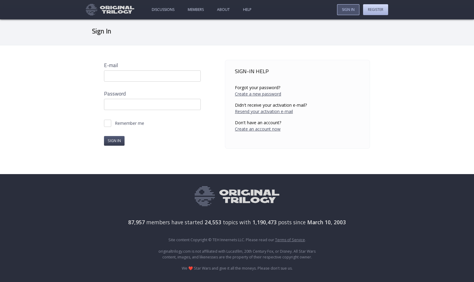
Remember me (129, 123)
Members (196, 9)
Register (375, 9)
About (223, 9)
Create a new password (258, 94)
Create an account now (258, 129)
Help (247, 9)
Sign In (348, 9)
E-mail (111, 65)
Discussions (163, 9)
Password (115, 93)
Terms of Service (290, 239)
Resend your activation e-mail (264, 111)
